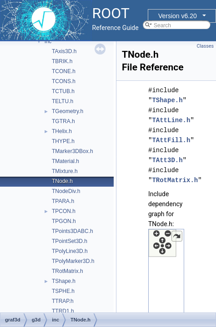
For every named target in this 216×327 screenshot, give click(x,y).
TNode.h (62, 181)
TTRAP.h (63, 301)
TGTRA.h (63, 121)
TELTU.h (62, 101)
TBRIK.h (62, 61)
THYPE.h (63, 141)
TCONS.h (63, 81)
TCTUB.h (63, 91)
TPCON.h (63, 211)
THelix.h (62, 131)
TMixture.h (65, 171)
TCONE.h (63, 71)
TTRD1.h (63, 311)
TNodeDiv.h (66, 191)
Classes (205, 46)
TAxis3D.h (64, 51)
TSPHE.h (63, 291)
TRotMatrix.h (67, 271)
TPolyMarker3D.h (73, 261)
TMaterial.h (65, 161)
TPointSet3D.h (69, 241)
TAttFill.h (171, 140)
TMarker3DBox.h (72, 151)
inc (48, 41)
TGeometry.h (67, 111)
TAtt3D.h (167, 160)
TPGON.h (64, 221)
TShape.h (63, 281)
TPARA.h (63, 201)
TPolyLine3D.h (70, 251)
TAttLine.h (171, 120)
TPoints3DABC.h (72, 231)
